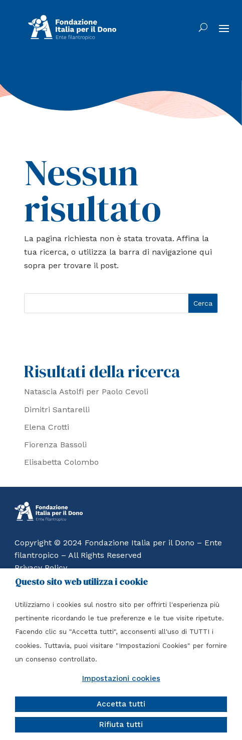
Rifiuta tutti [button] (121, 724)
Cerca (202, 303)
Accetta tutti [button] (121, 703)
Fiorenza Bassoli (55, 444)
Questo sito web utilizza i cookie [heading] (81, 582)
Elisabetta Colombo (61, 462)
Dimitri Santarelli (57, 409)
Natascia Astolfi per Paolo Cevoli (86, 391)
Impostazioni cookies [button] (121, 678)
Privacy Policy (41, 567)
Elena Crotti (46, 427)
